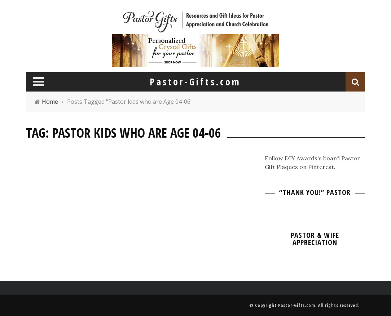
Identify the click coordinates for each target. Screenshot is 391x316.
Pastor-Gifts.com (296, 305)
